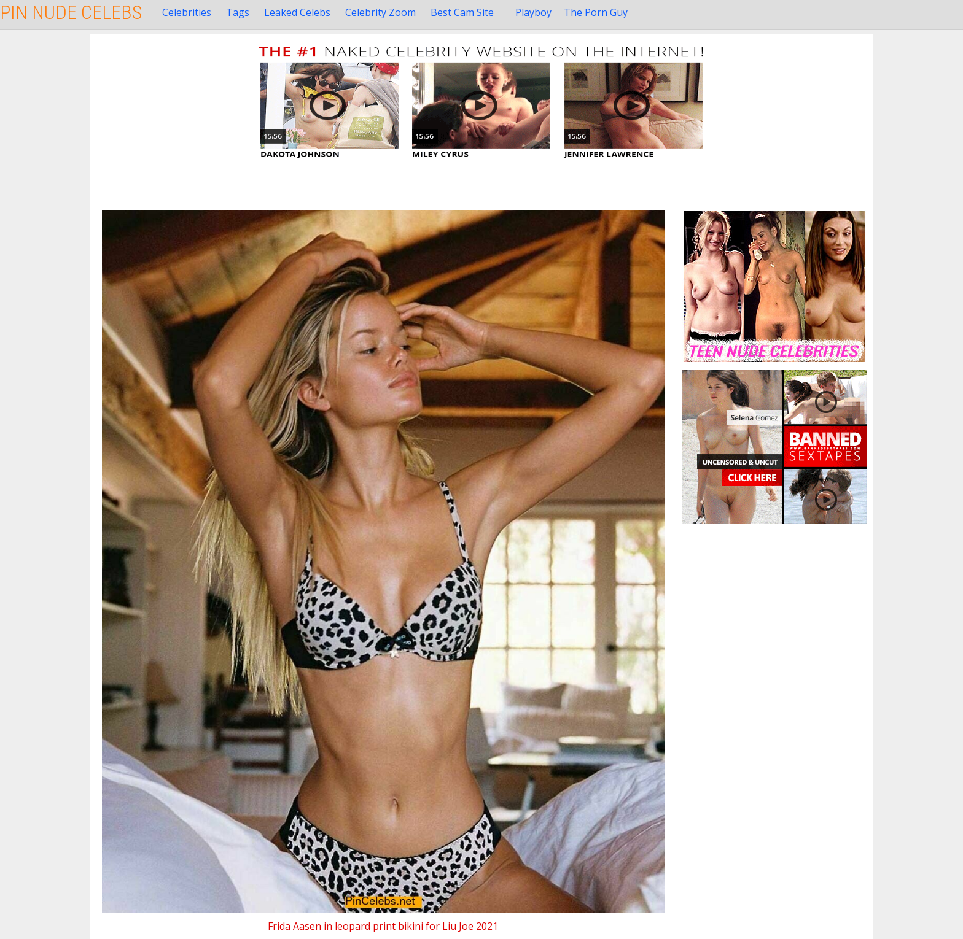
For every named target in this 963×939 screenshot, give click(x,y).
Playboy (533, 12)
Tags (237, 12)
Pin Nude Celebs (71, 12)
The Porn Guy (596, 12)
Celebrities (186, 12)
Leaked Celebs (297, 12)
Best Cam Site (462, 12)
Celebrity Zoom (380, 12)
